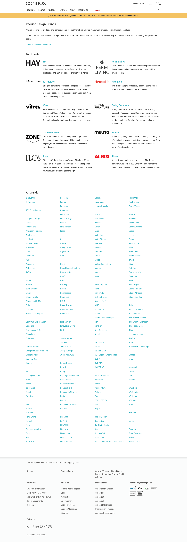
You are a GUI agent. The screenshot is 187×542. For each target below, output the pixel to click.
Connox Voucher (68, 505)
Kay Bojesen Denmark (69, 375)
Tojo (131, 342)
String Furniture (135, 289)
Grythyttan (64, 251)
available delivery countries (125, 15)
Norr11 (97, 322)
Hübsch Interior (66, 309)
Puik (96, 404)
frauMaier (64, 210)
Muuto (97, 272)
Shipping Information (36, 489)
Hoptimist (64, 297)
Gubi (62, 256)
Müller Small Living (103, 264)
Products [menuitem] (30, 10)
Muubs (98, 268)
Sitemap (64, 513)
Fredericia (64, 214)
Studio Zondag (135, 297)
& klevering (30, 198)
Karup (62, 371)
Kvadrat (63, 408)
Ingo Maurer (65, 322)
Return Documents (35, 501)
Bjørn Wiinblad (32, 289)
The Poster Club (136, 326)
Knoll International (68, 384)
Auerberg (30, 264)
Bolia (28, 305)
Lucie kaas (99, 202)
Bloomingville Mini (34, 301)
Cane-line (30, 326)
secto (131, 235)
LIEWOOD (64, 425)
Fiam (28, 425)
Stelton (132, 280)
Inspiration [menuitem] (83, 10)
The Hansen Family (137, 318)
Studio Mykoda (135, 293)
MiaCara (98, 243)
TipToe (132, 338)
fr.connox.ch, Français (104, 509)
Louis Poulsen (66, 441)
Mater (97, 227)
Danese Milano (32, 346)
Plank (97, 396)
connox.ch (99, 501)
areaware (30, 247)
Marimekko (99, 218)
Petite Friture (100, 388)
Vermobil (133, 367)
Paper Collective (101, 375)
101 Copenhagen (33, 210)
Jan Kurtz (64, 342)
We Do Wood (134, 392)
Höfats (63, 289)
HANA (62, 264)
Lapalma (64, 417)
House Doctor (66, 305)
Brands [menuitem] (63, 10)
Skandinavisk (135, 256)
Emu (28, 380)
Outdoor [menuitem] (52, 10)
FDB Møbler (31, 412)
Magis (97, 214)
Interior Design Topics (70, 489)
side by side (134, 243)
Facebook (32, 526)
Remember (99, 421)
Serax (131, 239)
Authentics (30, 268)
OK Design (99, 342)
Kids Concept (66, 380)
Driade (29, 363)
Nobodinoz (99, 309)
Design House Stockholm (37, 351)
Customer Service (138, 3)
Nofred (97, 313)
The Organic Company (138, 322)
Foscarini (64, 198)
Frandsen (64, 206)
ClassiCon (30, 334)
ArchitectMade (32, 243)
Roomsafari (100, 433)
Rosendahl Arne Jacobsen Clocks (109, 441)
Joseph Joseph (66, 351)
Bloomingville (32, 297)
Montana (98, 251)
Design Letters (32, 355)
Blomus (29, 293)
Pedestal (98, 384)
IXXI (62, 330)
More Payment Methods (37, 493)
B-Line (28, 280)
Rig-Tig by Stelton (102, 425)
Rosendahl (99, 437)
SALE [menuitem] (97, 10)
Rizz (96, 429)
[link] (159, 3)
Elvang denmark (33, 375)
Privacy (115, 474)
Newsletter (65, 497)
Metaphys (99, 235)
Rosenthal (133, 198)
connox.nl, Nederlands (104, 513)
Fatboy (29, 408)
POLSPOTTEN (101, 400)
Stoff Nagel (134, 284)
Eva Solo (29, 396)
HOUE (62, 301)
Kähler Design (66, 363)
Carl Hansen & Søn (34, 330)
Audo (28, 260)
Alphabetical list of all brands (38, 44)
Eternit (28, 392)
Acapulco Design (33, 218)
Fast (28, 404)
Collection (30, 338)
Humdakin (64, 313)
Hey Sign (64, 284)
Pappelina (99, 380)
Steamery (133, 276)
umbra (132, 359)
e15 (27, 371)
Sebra (131, 231)
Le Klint (63, 421)
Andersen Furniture (34, 231)
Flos (28, 437)
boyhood (29, 309)
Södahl (132, 264)
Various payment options (141, 483)
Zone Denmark (135, 433)
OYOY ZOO (99, 367)
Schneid (132, 218)
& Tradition (30, 202)
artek (28, 251)
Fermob (29, 421)
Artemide (30, 256)
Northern (98, 326)
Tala (131, 305)
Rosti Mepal (134, 202)
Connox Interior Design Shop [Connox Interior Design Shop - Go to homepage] (36, 3)
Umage (132, 355)
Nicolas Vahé (100, 301)
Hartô (62, 276)
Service (30, 471)
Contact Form (67, 471)
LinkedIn (37, 526)
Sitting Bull (133, 251)
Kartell (63, 367)
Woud (131, 404)
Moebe (97, 247)
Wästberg (133, 388)
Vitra (131, 375)
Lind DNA (64, 429)
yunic (131, 421)
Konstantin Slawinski (69, 392)
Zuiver (131, 437)
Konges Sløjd (66, 388)
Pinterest (41, 526)
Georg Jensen (66, 247)
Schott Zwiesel (135, 227)
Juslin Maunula (67, 355)
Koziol (63, 400)
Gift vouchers (67, 501)
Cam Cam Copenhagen (36, 322)
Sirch (131, 247)
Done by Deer (31, 359)
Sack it (132, 214)
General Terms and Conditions (108, 471)
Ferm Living (31, 417)
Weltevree (133, 396)
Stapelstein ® (135, 272)
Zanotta (132, 429)
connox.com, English (104, 489)
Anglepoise (30, 235)
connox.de (99, 493)
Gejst (62, 239)
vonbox (132, 380)
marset (98, 223)
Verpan (132, 371)
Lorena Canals (66, 437)
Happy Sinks (65, 272)
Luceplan (99, 198)
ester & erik (30, 388)
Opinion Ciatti (100, 351)
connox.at (99, 497)
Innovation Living (67, 326)
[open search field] (159, 10)
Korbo (62, 396)
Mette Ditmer (100, 239)
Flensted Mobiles (33, 429)
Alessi (28, 223)
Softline (132, 268)
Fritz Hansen (65, 227)
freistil (63, 223)
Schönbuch (134, 223)
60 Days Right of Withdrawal (39, 497)
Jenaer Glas (65, 346)
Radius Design (101, 417)
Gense (63, 243)
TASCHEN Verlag (136, 309)
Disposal (30, 505)
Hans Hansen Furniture (70, 268)
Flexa (28, 433)
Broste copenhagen (34, 313)
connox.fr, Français (103, 505)
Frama (63, 202)
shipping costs (73, 462)
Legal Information (103, 474)
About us (65, 483)
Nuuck (97, 334)
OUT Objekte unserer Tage (106, 355)
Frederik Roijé (66, 218)
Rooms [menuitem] (41, 10)
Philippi (98, 392)
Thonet (132, 330)
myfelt (97, 276)
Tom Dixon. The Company (140, 346)
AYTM (28, 272)
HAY (62, 280)
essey (28, 384)
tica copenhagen (136, 334)
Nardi (97, 289)
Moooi (97, 256)
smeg (131, 260)
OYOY (97, 359)
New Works (99, 293)
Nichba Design (101, 297)
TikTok (45, 526)
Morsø (97, 260)
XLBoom (132, 412)
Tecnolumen (134, 313)
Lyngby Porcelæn (102, 206)
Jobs (63, 493)
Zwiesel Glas (134, 441)
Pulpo (97, 408)
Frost (62, 231)
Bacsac (29, 284)
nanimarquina (101, 284)
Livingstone (65, 433)
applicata (30, 239)
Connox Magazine (69, 509)
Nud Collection (101, 330)
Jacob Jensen (66, 338)
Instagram (28, 526)
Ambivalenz (31, 227)
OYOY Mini (99, 363)
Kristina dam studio (68, 404)
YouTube (50, 526)
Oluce (97, 346)
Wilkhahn (133, 400)
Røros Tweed (134, 206)
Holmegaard (65, 293)
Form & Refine (32, 441)
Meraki (97, 231)
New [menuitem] (72, 10)
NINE (97, 305)
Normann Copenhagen (104, 318)
